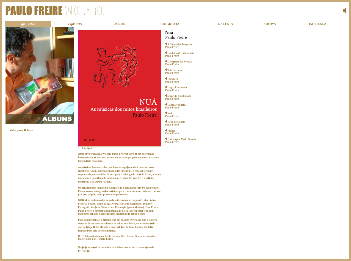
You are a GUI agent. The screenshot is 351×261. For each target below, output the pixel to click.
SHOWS (270, 24)
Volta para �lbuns (21, 130)
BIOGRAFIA (169, 24)
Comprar (88, 147)
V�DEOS (74, 24)
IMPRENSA (318, 24)
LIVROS (118, 24)
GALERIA (225, 24)
